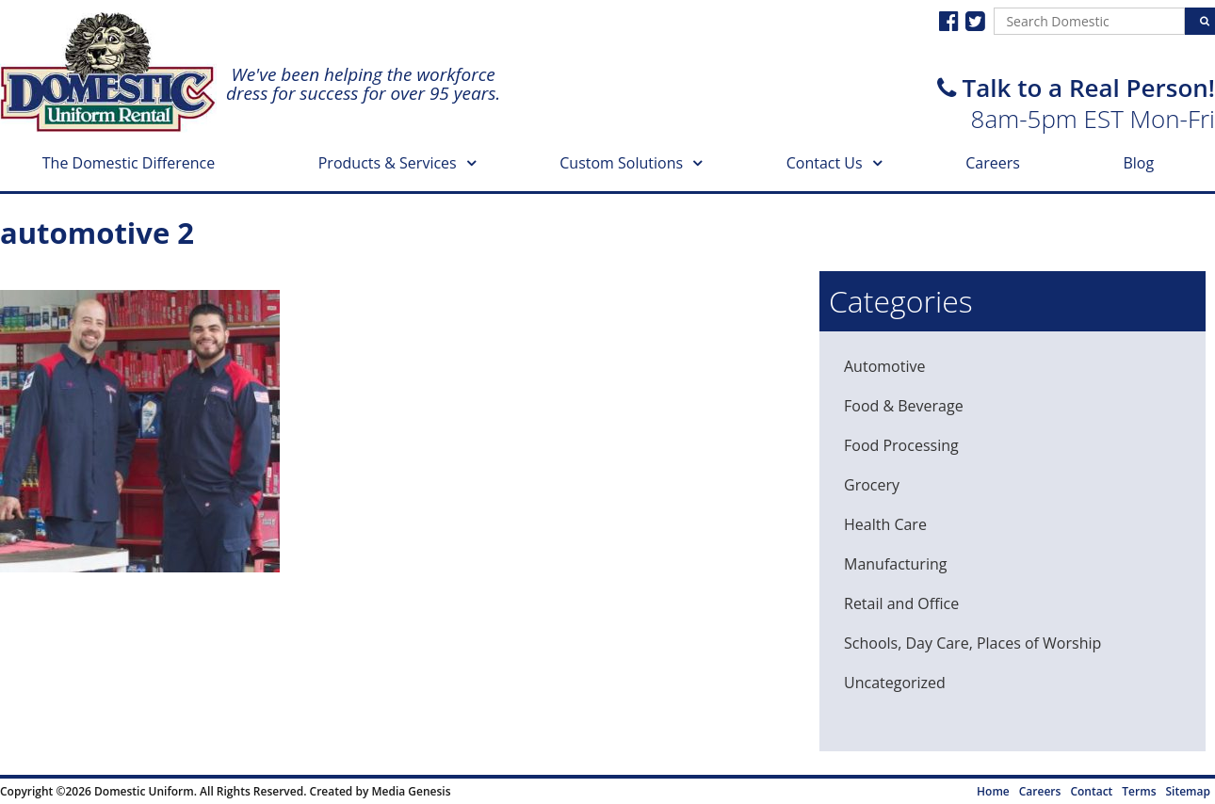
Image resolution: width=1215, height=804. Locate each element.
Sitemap (1188, 791)
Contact (1091, 791)
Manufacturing (895, 564)
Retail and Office (901, 603)
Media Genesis (410, 791)
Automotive (884, 366)
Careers (992, 163)
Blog (1138, 163)
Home (993, 791)
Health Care (885, 524)
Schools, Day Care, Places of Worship (972, 643)
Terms (1139, 791)
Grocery (871, 484)
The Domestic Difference (128, 163)
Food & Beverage (904, 405)
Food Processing (901, 445)
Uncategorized (895, 682)
